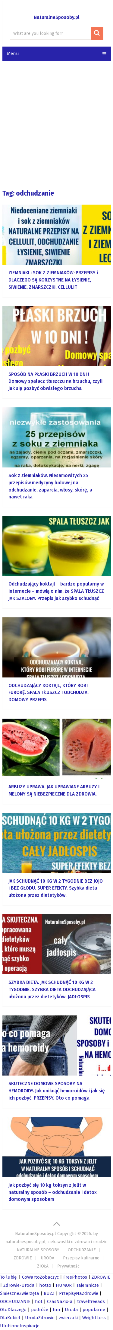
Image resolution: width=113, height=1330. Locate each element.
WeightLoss (94, 1317)
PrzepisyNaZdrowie (78, 1293)
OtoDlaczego (13, 1309)
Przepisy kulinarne (81, 1258)
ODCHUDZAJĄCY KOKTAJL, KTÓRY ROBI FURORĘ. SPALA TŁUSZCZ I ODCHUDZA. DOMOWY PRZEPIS (48, 692)
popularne (94, 1309)
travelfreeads (91, 1301)
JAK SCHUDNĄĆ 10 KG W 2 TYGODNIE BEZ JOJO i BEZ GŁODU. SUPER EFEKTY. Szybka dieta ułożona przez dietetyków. (55, 888)
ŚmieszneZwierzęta (19, 1293)
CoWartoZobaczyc (40, 1277)
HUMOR (64, 1285)
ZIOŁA (43, 1266)
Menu (13, 53)
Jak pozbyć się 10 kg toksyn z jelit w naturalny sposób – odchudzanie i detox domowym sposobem (52, 1192)
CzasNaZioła (60, 1301)
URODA (47, 1258)
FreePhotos (75, 1277)
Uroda (71, 1309)
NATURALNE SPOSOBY (38, 1249)
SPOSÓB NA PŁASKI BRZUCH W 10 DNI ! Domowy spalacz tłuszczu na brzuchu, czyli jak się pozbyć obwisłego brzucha (55, 381)
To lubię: (8, 1277)
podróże (39, 1309)
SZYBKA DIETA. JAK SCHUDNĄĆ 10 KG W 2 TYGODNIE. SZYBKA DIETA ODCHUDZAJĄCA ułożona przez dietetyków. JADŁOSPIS (52, 989)
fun (56, 1309)
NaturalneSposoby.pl (57, 17)
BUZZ (49, 1293)
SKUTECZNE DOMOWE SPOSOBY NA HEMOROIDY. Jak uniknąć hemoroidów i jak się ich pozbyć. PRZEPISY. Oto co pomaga (56, 1090)
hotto (45, 1285)
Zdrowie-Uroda (19, 1285)
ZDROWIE (23, 1258)
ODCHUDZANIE (82, 1249)
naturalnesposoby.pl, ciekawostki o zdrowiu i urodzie (56, 1241)
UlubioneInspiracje (19, 1325)
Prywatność (68, 1266)
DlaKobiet (10, 1317)
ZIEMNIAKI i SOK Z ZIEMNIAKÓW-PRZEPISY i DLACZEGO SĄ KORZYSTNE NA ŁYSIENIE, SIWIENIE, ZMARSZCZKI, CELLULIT (53, 279)
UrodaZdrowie (40, 1317)
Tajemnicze (87, 1285)
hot (38, 1301)
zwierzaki (68, 1317)
